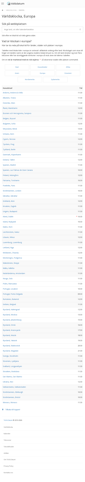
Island (5, 222)
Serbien (6, 304)
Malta (5, 268)
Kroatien (6, 206)
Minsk (14, 129)
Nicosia (12, 139)
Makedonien (8, 263)
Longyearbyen (16, 366)
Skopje (16, 263)
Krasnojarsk (15, 330)
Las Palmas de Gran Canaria (21, 170)
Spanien (6, 165)
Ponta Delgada (17, 294)
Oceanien (68, 73)
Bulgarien (6, 123)
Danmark (6, 154)
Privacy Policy (8, 466)
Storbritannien (8, 191)
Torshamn (15, 180)
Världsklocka (11, 10)
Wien (13, 103)
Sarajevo (27, 113)
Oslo (11, 278)
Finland (5, 175)
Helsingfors (13, 175)
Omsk (13, 325)
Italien (5, 227)
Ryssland (6, 309)
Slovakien (6, 371)
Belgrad (13, 304)
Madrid (13, 165)
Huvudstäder (42, 67)
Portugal (6, 289)
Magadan (14, 351)
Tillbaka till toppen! (11, 409)
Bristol (17, 397)
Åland (5, 108)
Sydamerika (55, 79)
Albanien (6, 98)
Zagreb (13, 206)
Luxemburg (7, 242)
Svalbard (6, 366)
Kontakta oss (8, 473)
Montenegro (8, 258)
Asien (17, 73)
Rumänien (7, 299)
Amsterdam (20, 273)
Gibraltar (6, 196)
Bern (12, 134)
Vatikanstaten (8, 387)
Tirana (13, 98)
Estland (6, 160)
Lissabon (14, 289)
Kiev (11, 382)
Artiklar (6, 453)
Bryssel (13, 118)
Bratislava (15, 371)
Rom (10, 227)
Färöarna (6, 180)
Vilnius (12, 237)
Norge (5, 278)
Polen (5, 283)
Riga (12, 247)
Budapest (13, 211)
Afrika (68, 67)
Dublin (10, 216)
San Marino (7, 376)
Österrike (6, 103)
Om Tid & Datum (10, 460)
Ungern (6, 211)
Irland (5, 216)
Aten (13, 201)
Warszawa (12, 283)
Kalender (7, 434)
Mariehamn (12, 108)
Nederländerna (9, 273)
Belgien (6, 118)
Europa (42, 73)
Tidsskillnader (9, 447)
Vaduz (16, 232)
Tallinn (12, 160)
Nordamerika (29, 79)
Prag (12, 144)
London (18, 191)
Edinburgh (19, 392)
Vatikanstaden (20, 387)
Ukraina (6, 382)
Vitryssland (7, 129)
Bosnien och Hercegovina (13, 113)
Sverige (6, 356)
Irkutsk (13, 335)
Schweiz (6, 134)
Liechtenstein (8, 232)
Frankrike (6, 185)
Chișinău (15, 253)
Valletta (11, 268)
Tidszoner (7, 440)
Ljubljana (15, 361)
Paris (13, 185)
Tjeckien (6, 144)
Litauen (6, 237)
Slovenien (6, 361)
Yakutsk (14, 340)
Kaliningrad (15, 309)
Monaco (6, 402)
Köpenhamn (16, 154)
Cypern (5, 139)
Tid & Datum (8, 420)
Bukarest (15, 299)
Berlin (13, 149)
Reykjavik (12, 222)
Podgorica (18, 258)
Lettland (6, 247)
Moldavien (7, 253)
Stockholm (14, 356)
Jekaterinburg (16, 320)
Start (17, 67)
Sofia (13, 123)
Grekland (6, 201)
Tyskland (6, 149)
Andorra (6, 92)
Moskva (14, 314)
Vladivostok (15, 345)
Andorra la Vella (16, 92)
